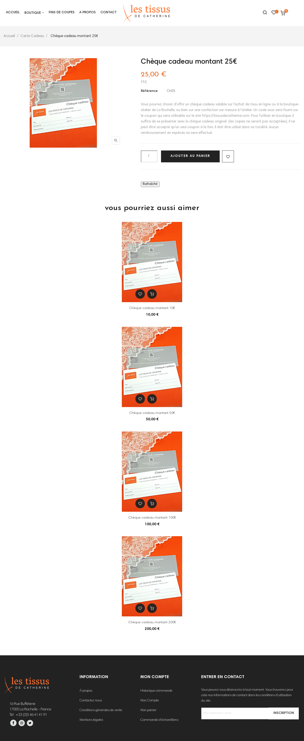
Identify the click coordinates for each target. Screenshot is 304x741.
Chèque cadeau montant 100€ (152, 518)
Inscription (283, 713)
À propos (86, 691)
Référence (149, 91)
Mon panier (148, 710)
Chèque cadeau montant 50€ (152, 413)
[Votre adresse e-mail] (248, 713)
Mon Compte (149, 700)
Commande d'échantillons (159, 720)
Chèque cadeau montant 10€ (152, 308)
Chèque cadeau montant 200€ (152, 622)
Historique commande (156, 691)
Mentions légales (91, 720)
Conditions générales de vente (101, 710)
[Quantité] (149, 156)
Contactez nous (91, 700)
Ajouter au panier (190, 156)
